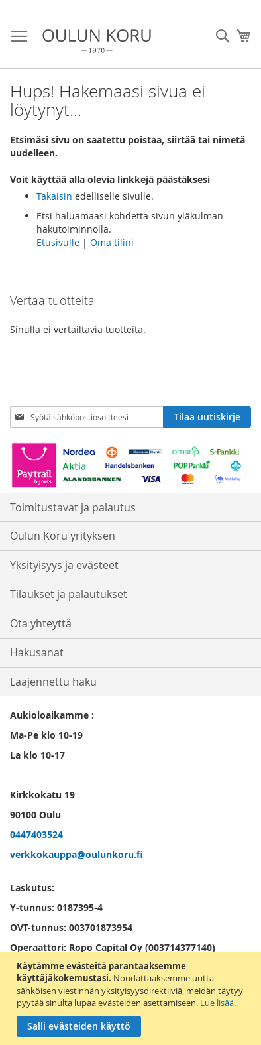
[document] (132, 998)
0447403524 (36, 834)
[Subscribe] (207, 417)
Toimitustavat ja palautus (73, 507)
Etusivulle (57, 242)
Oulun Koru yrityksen (62, 535)
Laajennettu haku (53, 681)
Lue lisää (217, 1003)
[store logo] (96, 41)
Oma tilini (112, 242)
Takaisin (54, 196)
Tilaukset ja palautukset (68, 594)
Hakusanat (37, 652)
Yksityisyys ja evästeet (64, 565)
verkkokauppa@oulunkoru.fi (76, 854)
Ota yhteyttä (41, 623)
